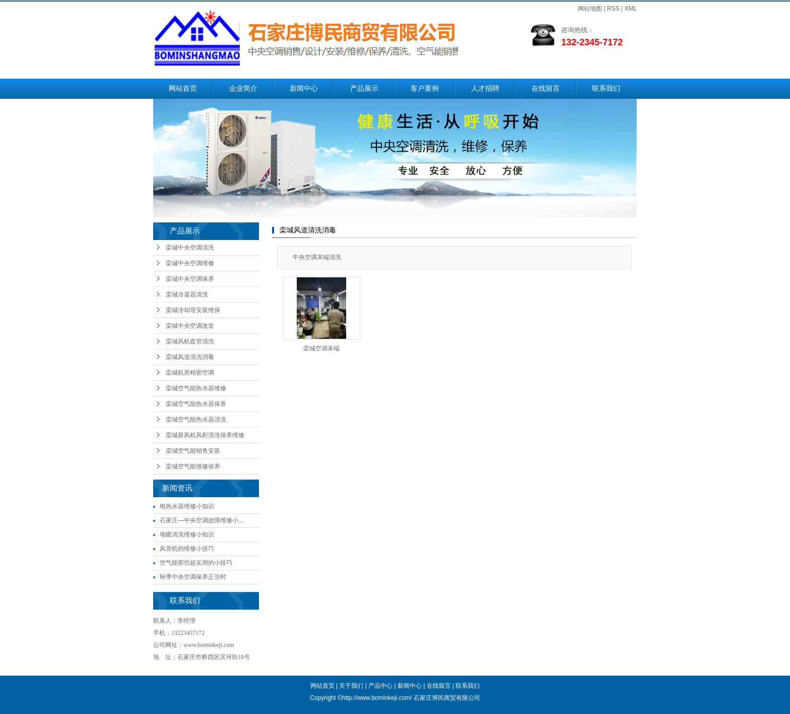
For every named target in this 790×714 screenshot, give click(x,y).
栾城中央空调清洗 (190, 247)
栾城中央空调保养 (190, 278)
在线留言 (546, 88)
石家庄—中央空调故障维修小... (201, 520)
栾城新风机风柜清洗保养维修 (205, 435)
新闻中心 (304, 88)
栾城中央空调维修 (190, 263)
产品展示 (364, 88)
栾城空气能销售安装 (193, 450)
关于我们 (351, 685)
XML (630, 8)
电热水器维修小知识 (187, 506)
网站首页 (183, 88)
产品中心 (380, 685)
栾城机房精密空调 (190, 372)
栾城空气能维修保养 (193, 466)
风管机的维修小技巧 (187, 548)
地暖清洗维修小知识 (187, 534)
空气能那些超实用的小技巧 (196, 562)
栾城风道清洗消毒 (190, 357)
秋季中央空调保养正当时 (193, 576)
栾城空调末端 (321, 348)
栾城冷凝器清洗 (187, 294)
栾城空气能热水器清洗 (196, 419)
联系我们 (606, 88)
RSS (613, 8)
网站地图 (590, 8)
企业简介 (243, 88)
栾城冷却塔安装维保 (193, 310)
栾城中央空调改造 (190, 325)
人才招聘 (485, 88)
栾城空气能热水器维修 (196, 388)
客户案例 (425, 88)
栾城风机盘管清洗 (190, 341)
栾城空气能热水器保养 (196, 403)
